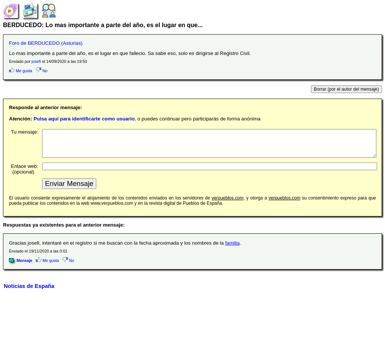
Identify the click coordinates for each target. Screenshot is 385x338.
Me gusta (20, 71)
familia (232, 248)
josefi (36, 61)
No (42, 71)
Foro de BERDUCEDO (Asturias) (46, 43)
